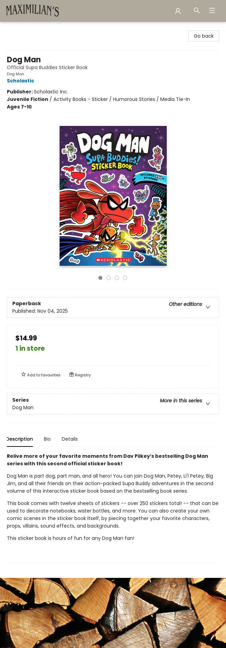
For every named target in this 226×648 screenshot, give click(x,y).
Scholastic (21, 80)
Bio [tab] (48, 439)
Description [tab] (20, 439)
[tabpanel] (113, 507)
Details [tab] (71, 439)
